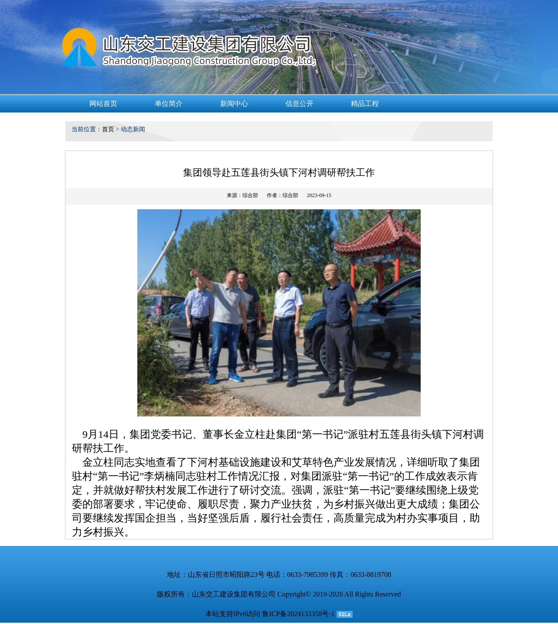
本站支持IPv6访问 (232, 613)
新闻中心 (234, 103)
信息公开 (299, 103)
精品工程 (365, 103)
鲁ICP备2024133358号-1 (298, 613)
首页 (108, 129)
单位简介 (169, 103)
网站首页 (103, 103)
